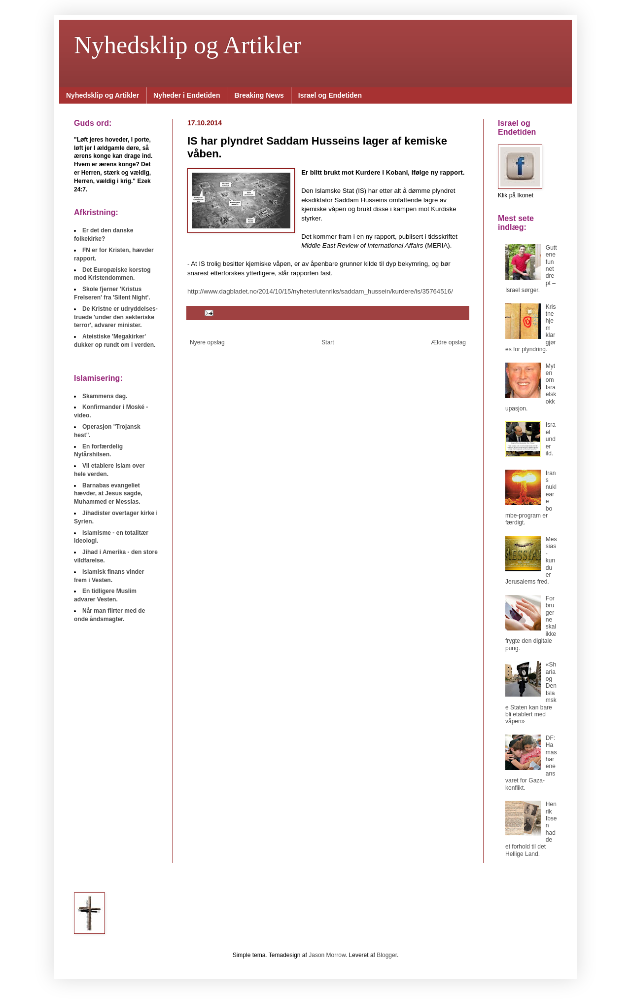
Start (327, 342)
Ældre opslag (448, 342)
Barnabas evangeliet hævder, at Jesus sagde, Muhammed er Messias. (108, 494)
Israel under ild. (551, 439)
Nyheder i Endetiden (186, 95)
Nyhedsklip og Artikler (187, 45)
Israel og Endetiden (330, 95)
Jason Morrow (327, 955)
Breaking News (258, 95)
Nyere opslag (207, 342)
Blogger (387, 955)
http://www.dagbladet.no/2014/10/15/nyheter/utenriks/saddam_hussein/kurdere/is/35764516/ (320, 291)
